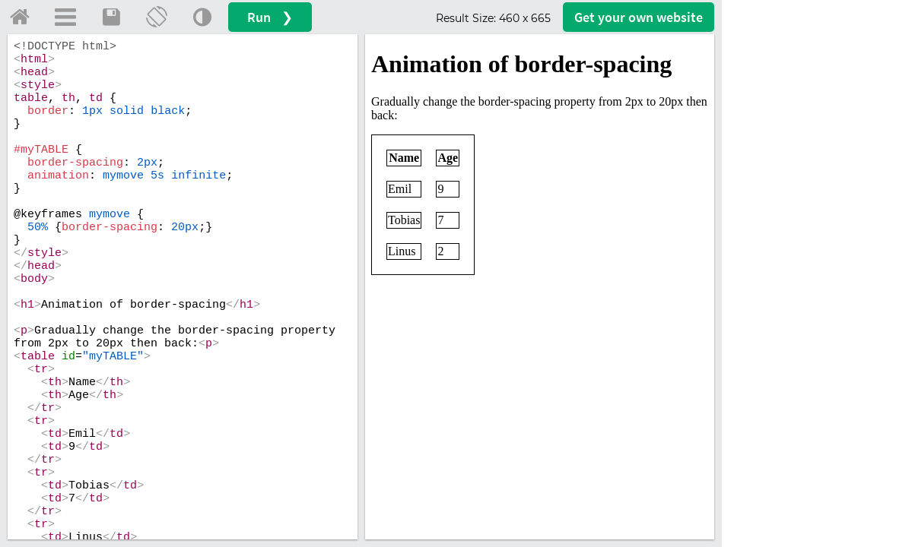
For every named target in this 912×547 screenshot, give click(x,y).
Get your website (638, 17)
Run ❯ (270, 17)
